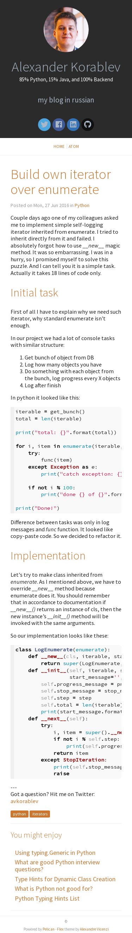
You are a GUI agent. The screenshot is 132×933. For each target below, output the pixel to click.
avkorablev (24, 800)
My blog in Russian (66, 100)
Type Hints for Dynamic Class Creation (65, 879)
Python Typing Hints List (47, 898)
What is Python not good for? (54, 888)
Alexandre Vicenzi (94, 929)
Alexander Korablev (66, 66)
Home (59, 146)
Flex (60, 929)
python (19, 814)
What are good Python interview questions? (57, 865)
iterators (40, 814)
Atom (74, 146)
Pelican (49, 929)
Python (82, 205)
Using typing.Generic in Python (55, 853)
